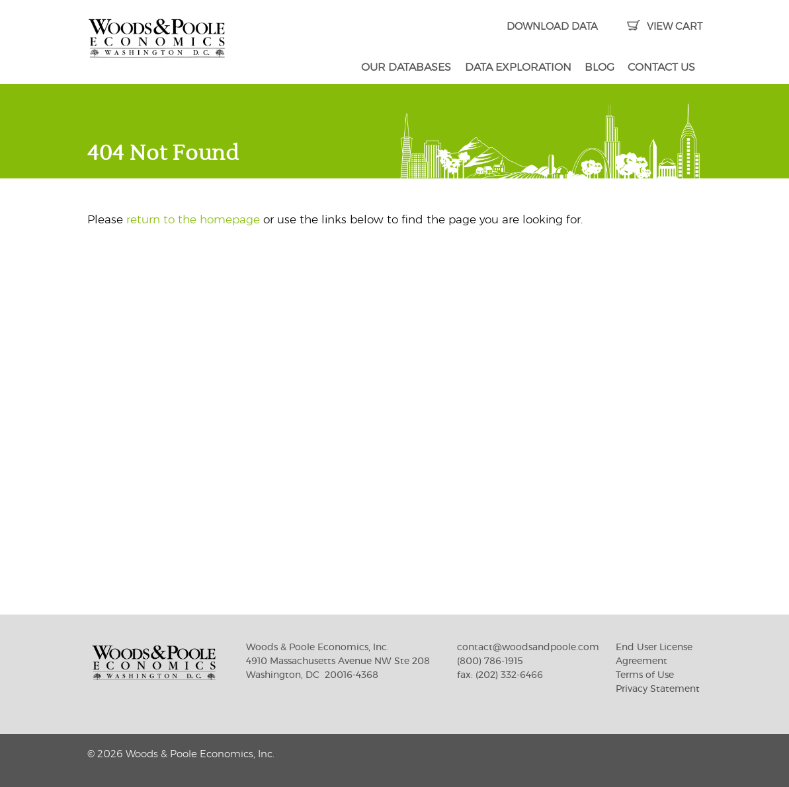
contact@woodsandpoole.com (528, 647)
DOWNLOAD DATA (552, 27)
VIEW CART (664, 27)
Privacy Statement (658, 689)
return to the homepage (193, 219)
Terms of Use (645, 675)
